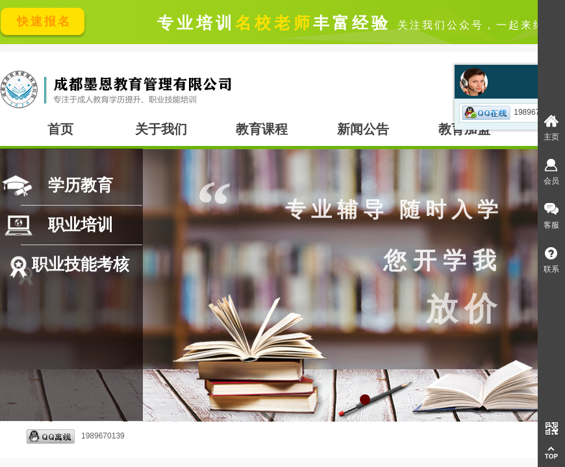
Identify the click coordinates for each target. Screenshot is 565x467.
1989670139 (76, 436)
